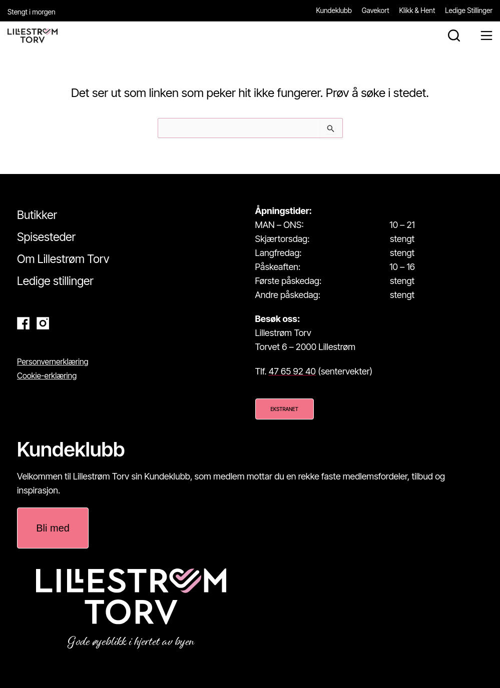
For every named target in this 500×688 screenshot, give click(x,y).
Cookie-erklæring (47, 375)
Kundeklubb (334, 10)
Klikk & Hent (417, 10)
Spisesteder (46, 237)
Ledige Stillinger (468, 10)
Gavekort (375, 10)
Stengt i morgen (32, 12)
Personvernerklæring (53, 361)
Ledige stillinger (55, 281)
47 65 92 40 (292, 371)
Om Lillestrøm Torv (63, 259)
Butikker (37, 215)
